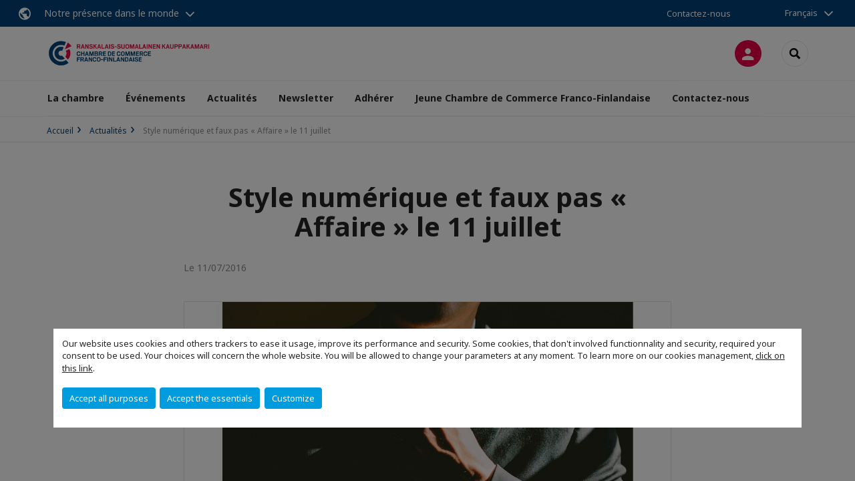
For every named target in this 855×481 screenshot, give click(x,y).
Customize (293, 398)
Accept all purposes (108, 398)
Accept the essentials (209, 398)
